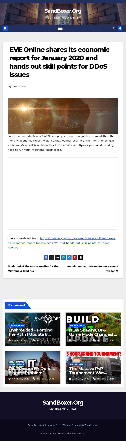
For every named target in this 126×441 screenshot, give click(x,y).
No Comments (45, 340)
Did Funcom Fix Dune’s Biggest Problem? (31, 370)
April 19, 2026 (81, 379)
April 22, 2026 (21, 340)
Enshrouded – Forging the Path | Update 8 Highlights (31, 334)
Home (43, 433)
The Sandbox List (76, 433)
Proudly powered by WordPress (45, 425)
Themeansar (91, 425)
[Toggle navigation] (60, 28)
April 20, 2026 (21, 379)
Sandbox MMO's (17, 325)
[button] (114, 28)
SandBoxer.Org (63, 11)
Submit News (57, 433)
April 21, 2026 (81, 340)
